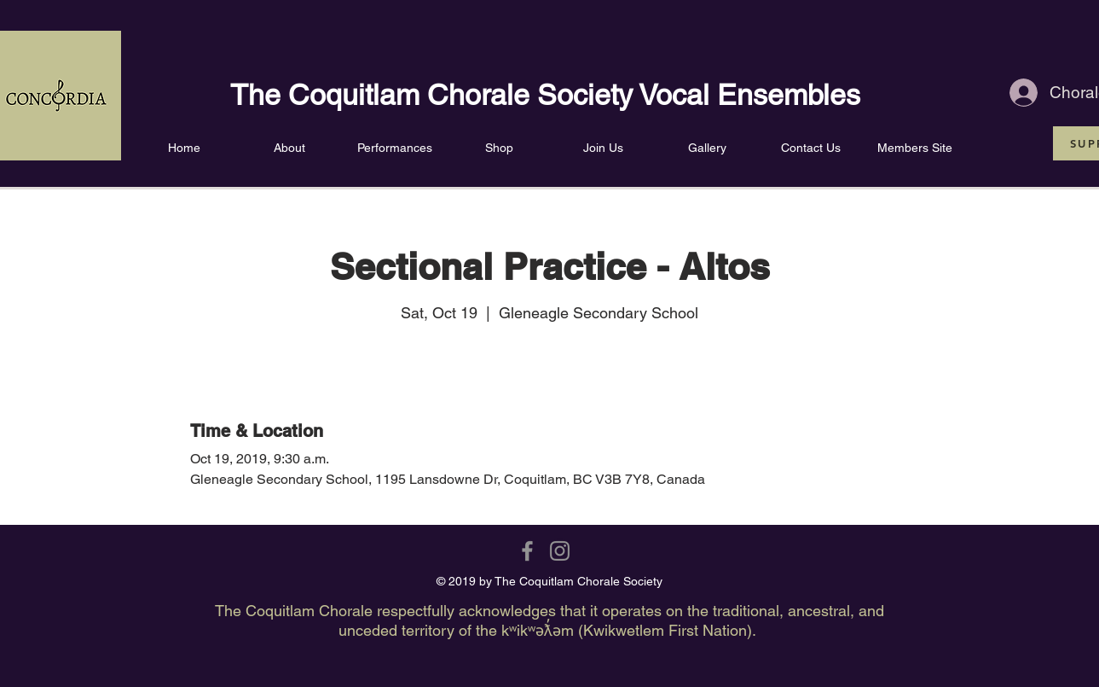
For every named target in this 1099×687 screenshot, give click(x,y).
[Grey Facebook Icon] (527, 551)
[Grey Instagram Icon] (560, 551)
